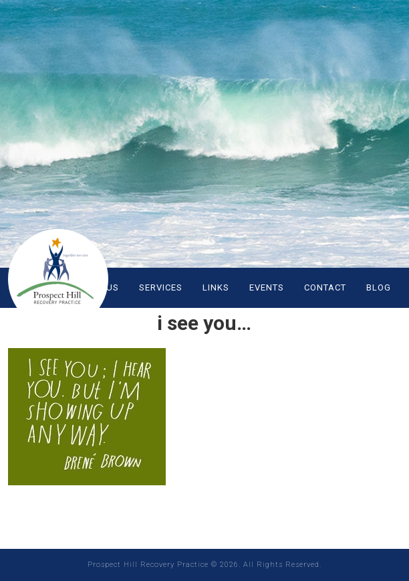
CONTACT (325, 287)
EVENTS (266, 287)
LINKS (215, 287)
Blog (378, 287)
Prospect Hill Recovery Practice (58, 279)
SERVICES (160, 287)
